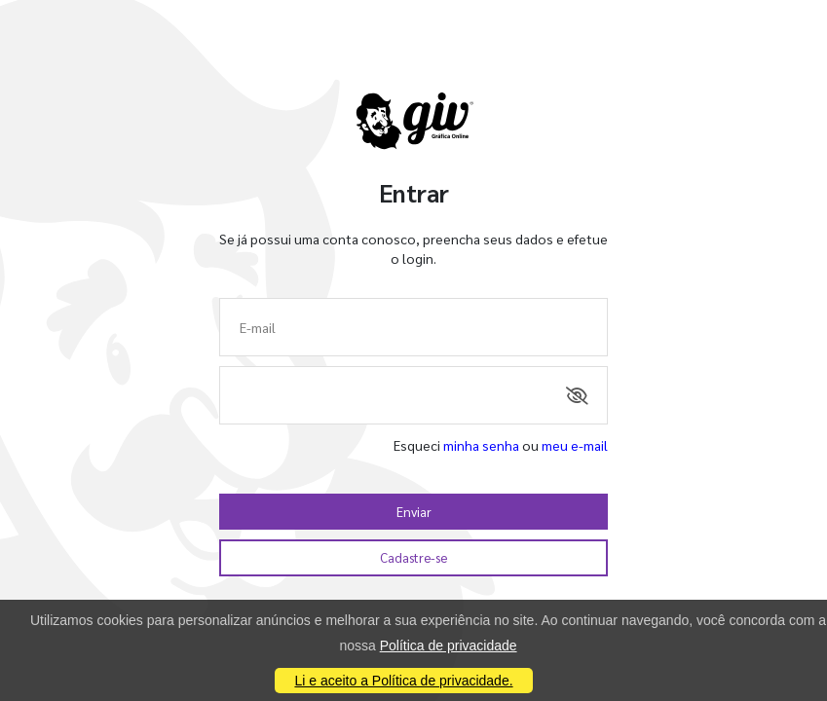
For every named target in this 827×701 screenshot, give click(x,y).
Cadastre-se (413, 557)
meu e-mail (575, 445)
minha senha (481, 445)
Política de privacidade (448, 645)
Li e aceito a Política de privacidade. (403, 680)
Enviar (414, 511)
